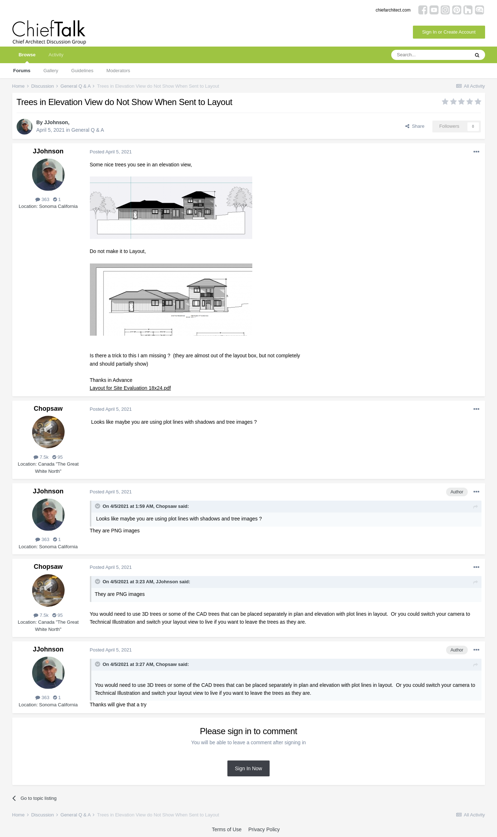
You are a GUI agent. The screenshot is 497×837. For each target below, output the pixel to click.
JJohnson (56, 122)
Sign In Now (248, 768)
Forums (22, 70)
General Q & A (87, 130)
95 (57, 457)
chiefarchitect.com (393, 10)
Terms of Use (226, 829)
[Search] (430, 55)
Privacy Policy (264, 829)
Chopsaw (48, 408)
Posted (111, 151)
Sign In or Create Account (448, 32)
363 (42, 199)
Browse (27, 57)
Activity (55, 54)
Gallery (50, 70)
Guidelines (82, 70)
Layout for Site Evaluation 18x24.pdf (130, 388)
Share (414, 126)
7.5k (41, 457)
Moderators (118, 70)
